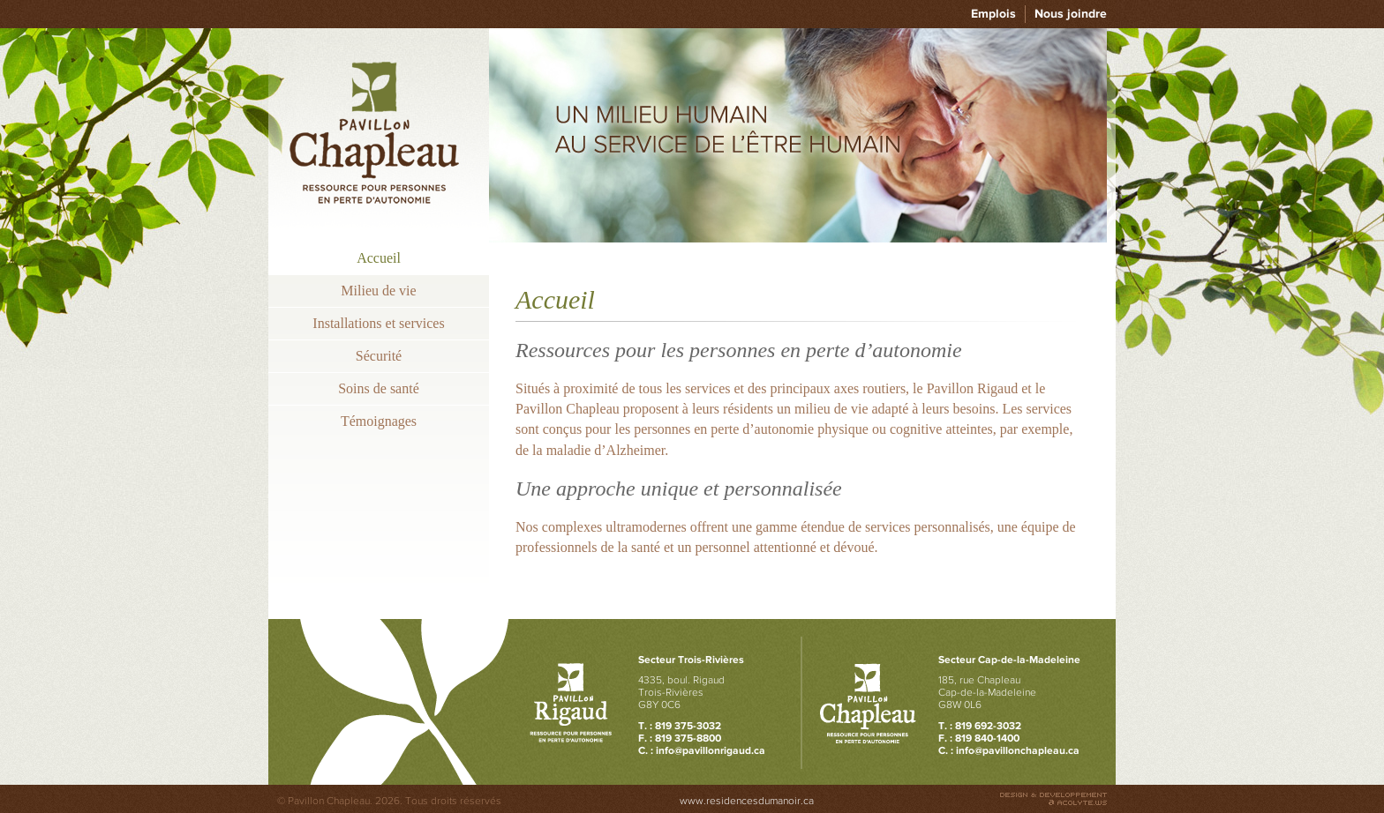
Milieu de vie (378, 290)
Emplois (993, 13)
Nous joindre (1070, 13)
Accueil (379, 257)
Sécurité (379, 355)
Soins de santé (378, 388)
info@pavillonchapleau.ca (1017, 750)
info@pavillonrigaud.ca (710, 750)
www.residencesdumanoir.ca (747, 800)
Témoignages (379, 421)
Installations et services (378, 323)
